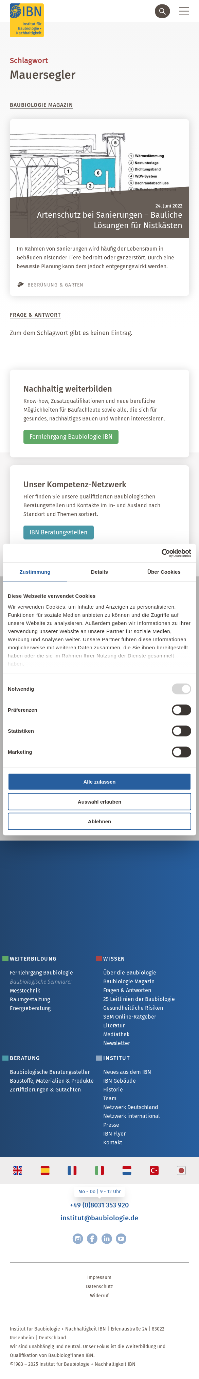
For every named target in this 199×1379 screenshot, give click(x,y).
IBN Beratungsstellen (59, 532)
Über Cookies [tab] (164, 572)
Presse (111, 1125)
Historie (113, 1089)
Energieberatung (30, 1008)
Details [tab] (99, 572)
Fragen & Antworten (127, 990)
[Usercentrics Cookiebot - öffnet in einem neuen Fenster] (161, 553)
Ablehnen (99, 821)
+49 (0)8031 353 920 (99, 1205)
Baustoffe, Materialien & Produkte (52, 1081)
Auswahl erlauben (99, 801)
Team (109, 1098)
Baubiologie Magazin (129, 981)
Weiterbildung (33, 959)
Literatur (114, 1025)
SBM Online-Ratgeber (129, 1016)
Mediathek (116, 1034)
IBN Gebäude (119, 1081)
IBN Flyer (114, 1133)
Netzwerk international (131, 1116)
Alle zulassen (99, 782)
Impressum (99, 1277)
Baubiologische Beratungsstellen (50, 1072)
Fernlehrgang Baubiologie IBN (71, 436)
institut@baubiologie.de (99, 1218)
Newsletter (116, 1043)
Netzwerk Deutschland (130, 1107)
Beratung (25, 1058)
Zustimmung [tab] (35, 572)
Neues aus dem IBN (127, 1072)
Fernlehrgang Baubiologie (41, 972)
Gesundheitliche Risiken (133, 1008)
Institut (116, 1058)
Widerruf (99, 1296)
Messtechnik (25, 990)
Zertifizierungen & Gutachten (45, 1089)
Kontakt (112, 1142)
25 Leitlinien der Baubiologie (139, 999)
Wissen (114, 959)
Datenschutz (99, 1286)
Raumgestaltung (30, 999)
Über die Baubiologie (129, 972)
